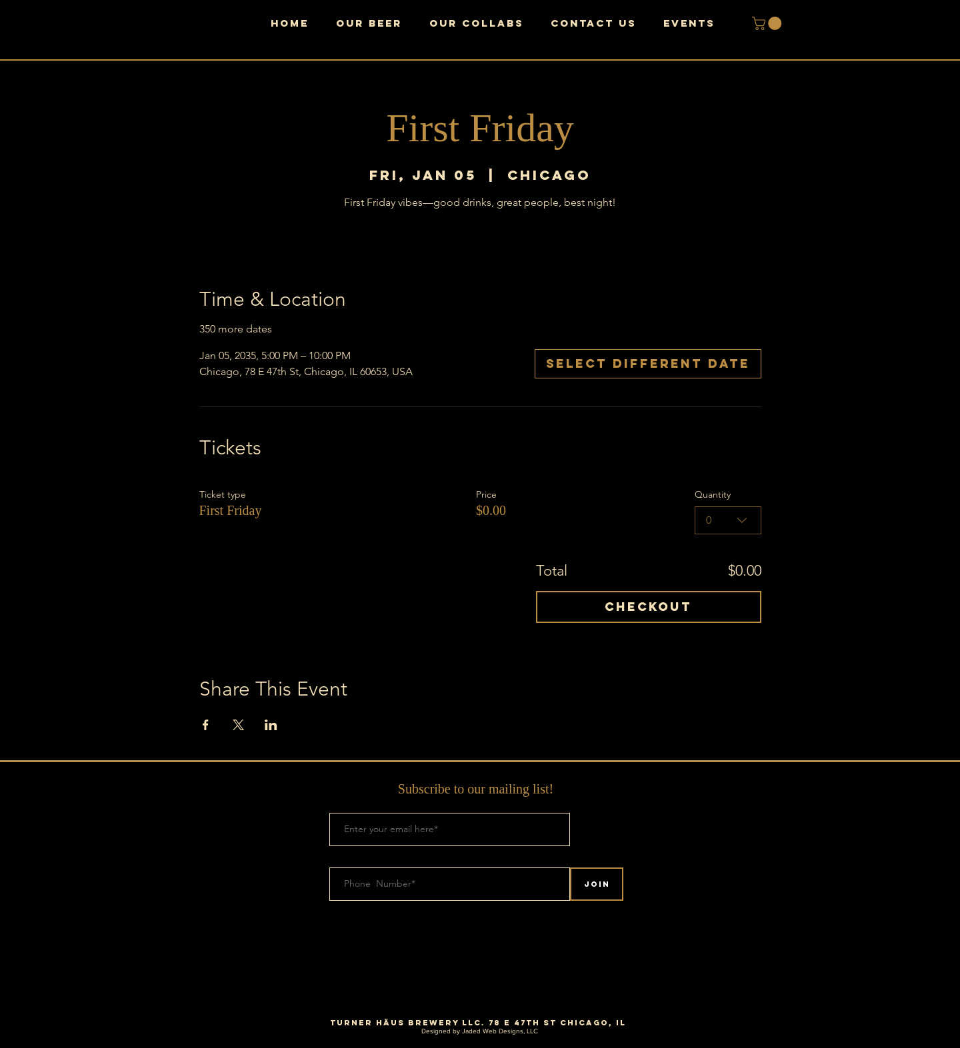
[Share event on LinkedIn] (271, 725)
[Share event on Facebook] (205, 725)
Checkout (648, 606)
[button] (768, 23)
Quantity (713, 494)
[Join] (596, 884)
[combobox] (728, 520)
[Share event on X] (238, 725)
